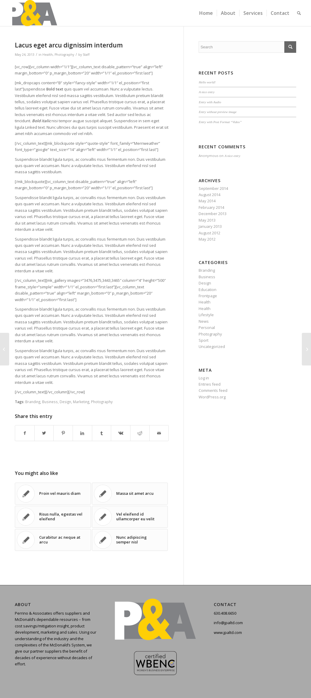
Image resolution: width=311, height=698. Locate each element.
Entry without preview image (218, 112)
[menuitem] (206, 13)
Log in (204, 378)
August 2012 (209, 233)
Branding (32, 401)
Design (65, 401)
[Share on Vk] (120, 433)
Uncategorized (212, 346)
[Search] (299, 13)
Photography (64, 55)
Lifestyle (206, 314)
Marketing (81, 401)
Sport (203, 340)
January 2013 (210, 226)
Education (207, 289)
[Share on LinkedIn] (82, 433)
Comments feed (213, 390)
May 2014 (207, 200)
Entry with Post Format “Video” (220, 122)
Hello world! (207, 82)
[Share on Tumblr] (101, 433)
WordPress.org (212, 397)
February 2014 (211, 207)
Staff (86, 55)
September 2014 (213, 188)
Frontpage (208, 295)
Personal (207, 327)
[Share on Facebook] (24, 433)
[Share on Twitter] (44, 433)
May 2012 (207, 239)
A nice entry (206, 92)
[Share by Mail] (159, 433)
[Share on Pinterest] (63, 433)
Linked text (35, 127)
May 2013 (207, 220)
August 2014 (209, 194)
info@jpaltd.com (228, 622)
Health (47, 55)
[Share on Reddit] (139, 433)
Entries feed (210, 384)
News (204, 321)
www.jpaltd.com (228, 632)
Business (50, 401)
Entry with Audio (210, 102)
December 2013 (213, 213)
